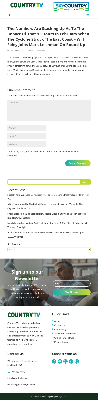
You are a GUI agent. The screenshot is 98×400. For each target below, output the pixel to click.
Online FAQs (60, 329)
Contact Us (59, 325)
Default (30, 50)
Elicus (63, 396)
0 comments (40, 50)
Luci (11, 50)
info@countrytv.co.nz (18, 378)
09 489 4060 (18, 371)
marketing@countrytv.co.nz (21, 384)
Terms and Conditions (65, 333)
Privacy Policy (61, 341)
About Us (59, 321)
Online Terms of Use (64, 337)
